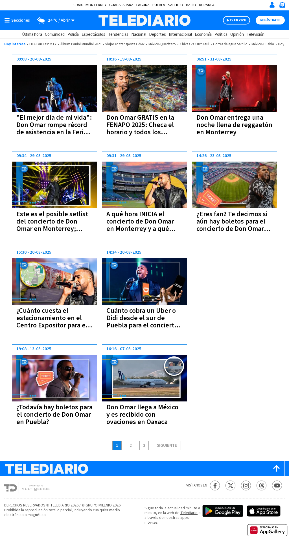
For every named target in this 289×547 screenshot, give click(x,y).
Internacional (180, 34)
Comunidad (55, 34)
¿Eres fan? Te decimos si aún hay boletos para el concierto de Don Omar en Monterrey (232, 225)
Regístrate (270, 20)
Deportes (157, 34)
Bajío (191, 5)
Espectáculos (93, 34)
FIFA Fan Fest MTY (42, 44)
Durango (207, 5)
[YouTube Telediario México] (277, 485)
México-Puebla (262, 44)
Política (220, 34)
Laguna (143, 5)
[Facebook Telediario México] (215, 485)
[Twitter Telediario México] (230, 485)
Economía (203, 34)
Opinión (237, 34)
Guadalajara (121, 5)
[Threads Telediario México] (261, 485)
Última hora (32, 34)
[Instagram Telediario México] (246, 485)
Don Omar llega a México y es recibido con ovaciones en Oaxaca (142, 414)
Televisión (255, 34)
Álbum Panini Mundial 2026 (80, 44)
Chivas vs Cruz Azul (194, 44)
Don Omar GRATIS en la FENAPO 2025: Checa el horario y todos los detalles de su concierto (141, 128)
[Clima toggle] (54, 20)
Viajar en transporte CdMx (124, 44)
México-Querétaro (162, 44)
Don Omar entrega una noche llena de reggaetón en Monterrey (234, 125)
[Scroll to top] (276, 468)
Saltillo (175, 5)
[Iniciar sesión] (272, 5)
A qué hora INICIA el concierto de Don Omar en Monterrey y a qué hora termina (140, 225)
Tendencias (118, 34)
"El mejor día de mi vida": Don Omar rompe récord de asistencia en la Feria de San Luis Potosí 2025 (54, 128)
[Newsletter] (282, 6)
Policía (73, 34)
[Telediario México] (144, 20)
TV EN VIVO (237, 20)
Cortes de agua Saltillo (230, 44)
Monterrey (96, 5)
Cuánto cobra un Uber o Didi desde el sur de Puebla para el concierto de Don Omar (142, 322)
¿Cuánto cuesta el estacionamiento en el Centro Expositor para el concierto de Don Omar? (51, 322)
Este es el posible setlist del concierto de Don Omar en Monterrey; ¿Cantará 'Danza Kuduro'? (53, 225)
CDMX (78, 5)
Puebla (158, 5)
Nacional (138, 34)
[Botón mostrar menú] (18, 20)
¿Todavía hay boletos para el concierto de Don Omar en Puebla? (54, 414)
